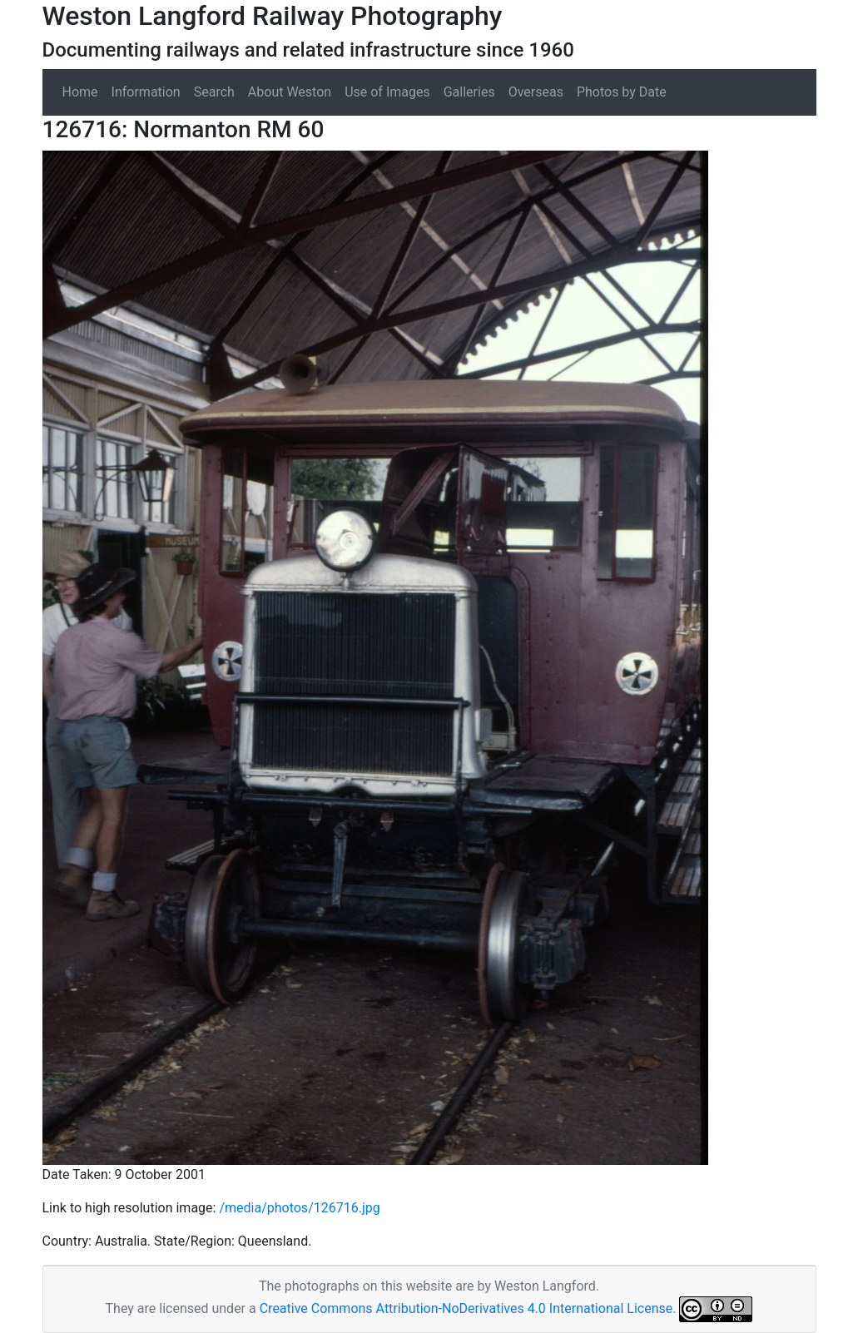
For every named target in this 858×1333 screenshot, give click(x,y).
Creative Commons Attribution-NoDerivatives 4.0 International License (466, 1308)
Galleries (469, 92)
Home (80, 92)
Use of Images (387, 92)
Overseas (535, 92)
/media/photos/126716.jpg (299, 1208)
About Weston (289, 92)
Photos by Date (622, 92)
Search (214, 92)
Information (146, 92)
